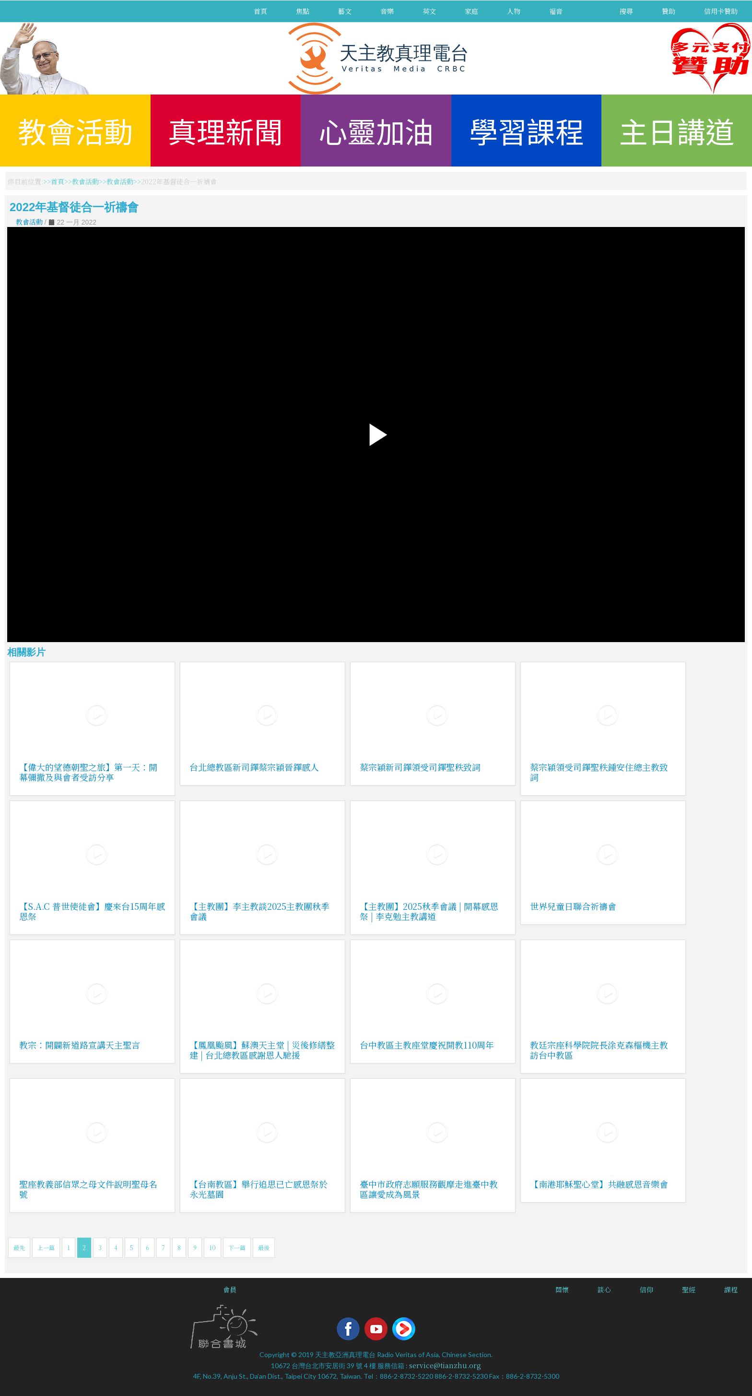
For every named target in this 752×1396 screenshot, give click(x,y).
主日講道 (676, 130)
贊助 (668, 11)
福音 (556, 11)
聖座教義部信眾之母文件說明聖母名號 (88, 1189)
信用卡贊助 (721, 11)
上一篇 (46, 1247)
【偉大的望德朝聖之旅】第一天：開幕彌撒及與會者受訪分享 (88, 772)
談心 (604, 1289)
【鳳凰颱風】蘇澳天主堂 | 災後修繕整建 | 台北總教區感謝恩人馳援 (262, 1049)
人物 (513, 11)
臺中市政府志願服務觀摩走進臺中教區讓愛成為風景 (429, 1189)
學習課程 (526, 130)
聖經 (688, 1289)
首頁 (260, 11)
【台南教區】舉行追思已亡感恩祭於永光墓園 (258, 1189)
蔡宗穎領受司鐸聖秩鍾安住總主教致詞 (599, 772)
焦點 (302, 11)
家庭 (471, 11)
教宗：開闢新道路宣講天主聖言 (79, 1044)
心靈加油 (376, 130)
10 (212, 1247)
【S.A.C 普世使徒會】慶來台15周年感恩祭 (92, 911)
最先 (19, 1247)
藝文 (345, 11)
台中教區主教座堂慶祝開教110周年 (427, 1044)
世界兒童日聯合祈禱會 (573, 906)
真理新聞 (225, 130)
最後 (264, 1247)
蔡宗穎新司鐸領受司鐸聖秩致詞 (420, 767)
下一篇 (237, 1247)
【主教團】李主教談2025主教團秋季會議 (259, 911)
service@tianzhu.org (445, 1365)
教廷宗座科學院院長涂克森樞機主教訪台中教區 (599, 1049)
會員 (229, 1289)
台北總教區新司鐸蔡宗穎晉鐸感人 (254, 767)
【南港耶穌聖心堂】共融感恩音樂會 (599, 1184)
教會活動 (75, 130)
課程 (731, 1289)
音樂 (387, 11)
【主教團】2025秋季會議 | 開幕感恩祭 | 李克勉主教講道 (429, 911)
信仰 (646, 1289)
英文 (429, 11)
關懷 (562, 1289)
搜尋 (626, 11)
